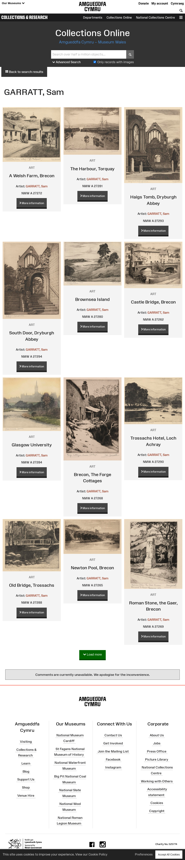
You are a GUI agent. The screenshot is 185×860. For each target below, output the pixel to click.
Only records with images (115, 62)
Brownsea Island (92, 299)
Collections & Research (24, 17)
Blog (26, 771)
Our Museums (13, 3)
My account (159, 3)
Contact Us (113, 735)
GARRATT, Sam (37, 186)
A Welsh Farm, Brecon (31, 175)
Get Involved (113, 743)
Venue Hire (25, 795)
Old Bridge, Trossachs (31, 585)
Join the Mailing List (113, 751)
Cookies (156, 803)
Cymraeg (177, 3)
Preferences (144, 854)
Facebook (113, 759)
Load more (92, 655)
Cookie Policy (97, 854)
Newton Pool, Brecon (92, 567)
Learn (25, 763)
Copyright (156, 811)
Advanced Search (66, 62)
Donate (143, 3)
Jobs (156, 743)
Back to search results (24, 72)
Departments (92, 17)
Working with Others (157, 781)
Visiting (26, 741)
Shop (26, 787)
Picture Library (156, 759)
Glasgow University (32, 444)
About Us (157, 735)
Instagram (113, 767)
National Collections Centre (155, 17)
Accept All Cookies (169, 854)
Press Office (156, 751)
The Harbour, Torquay (92, 168)
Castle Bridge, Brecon (153, 301)
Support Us (25, 779)
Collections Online (119, 17)
